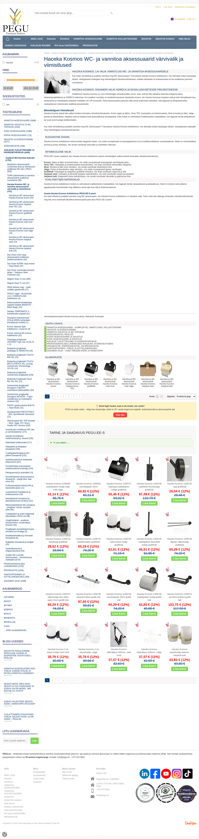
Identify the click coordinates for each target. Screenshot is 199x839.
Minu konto (67, 772)
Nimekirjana (157, 396)
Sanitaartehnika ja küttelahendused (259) (16, 575)
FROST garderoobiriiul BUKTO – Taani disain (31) (20, 406)
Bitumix (8, 605)
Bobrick (8, 609)
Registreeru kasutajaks (185, 7)
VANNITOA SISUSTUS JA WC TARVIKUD (66, 332)
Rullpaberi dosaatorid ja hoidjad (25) (19, 543)
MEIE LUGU (37, 39)
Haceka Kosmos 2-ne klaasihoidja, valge (88, 650)
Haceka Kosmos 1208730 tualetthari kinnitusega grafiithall (149, 486)
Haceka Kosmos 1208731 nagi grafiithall (179, 485)
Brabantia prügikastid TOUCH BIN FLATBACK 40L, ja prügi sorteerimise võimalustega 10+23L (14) (20, 365)
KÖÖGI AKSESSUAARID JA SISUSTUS (65, 337)
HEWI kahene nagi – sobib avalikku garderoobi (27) (19, 288)
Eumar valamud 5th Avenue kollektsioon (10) (19, 334)
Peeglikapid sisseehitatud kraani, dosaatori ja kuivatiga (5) (20, 530)
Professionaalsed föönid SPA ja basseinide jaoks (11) (19, 486)
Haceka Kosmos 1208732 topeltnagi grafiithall (58, 540)
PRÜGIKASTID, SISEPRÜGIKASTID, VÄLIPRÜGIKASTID (73, 346)
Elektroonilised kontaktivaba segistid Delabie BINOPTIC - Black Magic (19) (19, 304)
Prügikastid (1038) (14, 570)
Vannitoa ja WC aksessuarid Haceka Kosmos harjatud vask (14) (21, 239)
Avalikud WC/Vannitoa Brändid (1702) (20, 159)
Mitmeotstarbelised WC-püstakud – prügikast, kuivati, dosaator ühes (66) (20, 507)
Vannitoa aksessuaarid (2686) (20, 120)
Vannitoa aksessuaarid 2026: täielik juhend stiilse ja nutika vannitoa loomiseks (21, 671)
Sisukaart (37, 782)
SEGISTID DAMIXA (165, 39)
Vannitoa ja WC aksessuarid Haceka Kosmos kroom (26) (21, 196)
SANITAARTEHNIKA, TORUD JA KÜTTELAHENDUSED (72, 348)
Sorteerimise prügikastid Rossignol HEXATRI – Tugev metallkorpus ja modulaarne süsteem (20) (20, 397)
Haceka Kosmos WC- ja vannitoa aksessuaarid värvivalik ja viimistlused (144, 53)
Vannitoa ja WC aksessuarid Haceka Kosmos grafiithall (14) (21, 213)
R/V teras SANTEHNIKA (67, 45)
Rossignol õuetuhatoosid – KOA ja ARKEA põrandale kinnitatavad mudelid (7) (19, 320)
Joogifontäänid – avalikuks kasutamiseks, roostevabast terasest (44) (18, 522)
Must (46, 167)
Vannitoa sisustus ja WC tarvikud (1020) (17, 126)
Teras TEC (49, 165)
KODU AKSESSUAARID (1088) (18, 131)
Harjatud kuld (50, 176)
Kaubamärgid (39, 772)
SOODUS (64, 39)
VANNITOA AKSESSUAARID (87, 39)
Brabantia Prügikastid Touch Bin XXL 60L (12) (19, 380)
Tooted (16, 39)
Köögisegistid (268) (14, 146)
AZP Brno (9, 597)
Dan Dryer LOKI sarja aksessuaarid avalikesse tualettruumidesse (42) (18, 257)
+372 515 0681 (78, 757)
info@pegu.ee (63, 757)
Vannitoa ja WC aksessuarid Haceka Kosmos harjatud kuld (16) (21, 248)
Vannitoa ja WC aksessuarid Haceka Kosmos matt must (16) (21, 221)
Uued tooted (38, 778)
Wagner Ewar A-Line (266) (19, 279)
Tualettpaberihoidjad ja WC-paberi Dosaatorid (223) (18, 454)
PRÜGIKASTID (90, 45)
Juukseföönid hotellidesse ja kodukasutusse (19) (18, 493)
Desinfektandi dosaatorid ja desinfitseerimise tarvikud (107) (19, 499)
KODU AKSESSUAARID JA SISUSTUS (64, 339)
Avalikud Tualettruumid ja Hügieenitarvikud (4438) (19, 151)
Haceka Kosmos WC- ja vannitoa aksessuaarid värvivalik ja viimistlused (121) (19, 188)
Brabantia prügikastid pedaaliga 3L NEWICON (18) (20, 349)
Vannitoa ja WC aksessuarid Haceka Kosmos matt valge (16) (21, 230)
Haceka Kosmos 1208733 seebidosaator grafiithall (88, 540)
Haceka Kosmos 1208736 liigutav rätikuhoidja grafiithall (179, 542)
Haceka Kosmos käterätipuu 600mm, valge (149, 650)
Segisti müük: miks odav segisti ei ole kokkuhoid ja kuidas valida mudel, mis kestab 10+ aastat (21, 688)
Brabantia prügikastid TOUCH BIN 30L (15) (20, 356)
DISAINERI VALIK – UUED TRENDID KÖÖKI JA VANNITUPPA (75, 351)
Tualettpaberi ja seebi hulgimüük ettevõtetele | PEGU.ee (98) (20, 515)
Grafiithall (48, 172)
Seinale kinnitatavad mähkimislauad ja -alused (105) (19, 437)
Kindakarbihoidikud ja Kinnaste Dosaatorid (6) (19, 536)
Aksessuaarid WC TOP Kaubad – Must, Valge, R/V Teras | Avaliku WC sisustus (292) (21, 423)
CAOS (7, 626)
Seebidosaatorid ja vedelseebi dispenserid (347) (19, 460)
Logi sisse (167, 7)
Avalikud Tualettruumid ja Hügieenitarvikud (69, 53)
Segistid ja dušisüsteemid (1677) (18, 140)
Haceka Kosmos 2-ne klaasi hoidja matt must (58, 650)
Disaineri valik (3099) (15, 581)
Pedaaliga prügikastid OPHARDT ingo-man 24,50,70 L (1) (20, 341)
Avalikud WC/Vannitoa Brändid (100, 53)
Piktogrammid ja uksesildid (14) (19, 472)
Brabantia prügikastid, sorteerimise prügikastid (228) (20, 373)
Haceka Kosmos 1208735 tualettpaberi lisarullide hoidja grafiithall (149, 542)
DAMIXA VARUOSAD (15, 45)
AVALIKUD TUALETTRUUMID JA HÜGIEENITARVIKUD (72, 341)
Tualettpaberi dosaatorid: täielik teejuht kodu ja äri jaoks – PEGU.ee (21, 717)
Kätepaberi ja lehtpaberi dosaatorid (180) (16, 448)
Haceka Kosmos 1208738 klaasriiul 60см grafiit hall (88, 595)
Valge (46, 169)
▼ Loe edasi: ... (61, 442)
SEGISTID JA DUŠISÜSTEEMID (61, 330)
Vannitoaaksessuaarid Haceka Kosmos (61, 316)
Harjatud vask (50, 174)
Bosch (7, 614)
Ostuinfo (51, 39)
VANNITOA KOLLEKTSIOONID (121, 39)
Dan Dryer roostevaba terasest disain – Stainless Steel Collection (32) (20, 272)
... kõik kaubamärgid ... (16, 630)
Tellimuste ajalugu (70, 775)
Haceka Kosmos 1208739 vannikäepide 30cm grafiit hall (119, 597)
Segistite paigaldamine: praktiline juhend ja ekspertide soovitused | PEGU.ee (21, 655)
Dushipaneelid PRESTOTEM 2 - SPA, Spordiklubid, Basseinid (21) (20, 414)
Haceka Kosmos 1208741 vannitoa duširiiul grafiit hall (179, 597)
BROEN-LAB (9, 622)
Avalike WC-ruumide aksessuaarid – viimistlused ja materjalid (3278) (19, 557)
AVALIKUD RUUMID (40, 45)
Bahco (7, 601)
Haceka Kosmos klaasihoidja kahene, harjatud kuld (179, 652)
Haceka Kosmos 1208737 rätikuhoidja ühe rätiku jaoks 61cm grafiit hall (58, 597)
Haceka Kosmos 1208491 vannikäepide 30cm (88, 485)
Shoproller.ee (191, 823)
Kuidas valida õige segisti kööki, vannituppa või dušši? (21, 703)
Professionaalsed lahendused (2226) (14, 565)
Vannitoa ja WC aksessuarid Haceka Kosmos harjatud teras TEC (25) (21, 204)
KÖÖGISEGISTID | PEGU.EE (60, 334)
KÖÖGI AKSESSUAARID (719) (18, 135)
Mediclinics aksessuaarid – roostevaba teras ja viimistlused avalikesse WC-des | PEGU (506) (21, 168)
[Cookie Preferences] (5, 834)
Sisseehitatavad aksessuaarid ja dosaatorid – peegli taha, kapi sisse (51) (20, 479)
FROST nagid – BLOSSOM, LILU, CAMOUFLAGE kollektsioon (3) (19, 296)
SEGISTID (146, 39)
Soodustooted (39, 775)
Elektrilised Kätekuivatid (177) (19, 442)
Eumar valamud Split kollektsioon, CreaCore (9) (18, 327)
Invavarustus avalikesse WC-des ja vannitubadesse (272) (20, 430)
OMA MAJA (184, 39)
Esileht (47, 53)
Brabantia (9, 618)
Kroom (47, 162)
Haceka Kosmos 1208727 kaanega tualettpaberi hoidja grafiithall (119, 486)
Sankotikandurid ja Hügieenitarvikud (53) (15, 549)
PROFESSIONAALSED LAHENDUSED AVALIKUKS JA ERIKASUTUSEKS (80, 344)
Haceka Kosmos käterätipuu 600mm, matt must (119, 652)
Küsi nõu (120, 415)
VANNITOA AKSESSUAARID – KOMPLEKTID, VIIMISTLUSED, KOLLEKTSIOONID (84, 327)
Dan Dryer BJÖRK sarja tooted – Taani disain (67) (20, 264)
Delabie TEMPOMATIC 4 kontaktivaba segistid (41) (18, 312)
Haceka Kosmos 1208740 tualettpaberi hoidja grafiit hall (149, 597)
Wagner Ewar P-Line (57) (18, 283)
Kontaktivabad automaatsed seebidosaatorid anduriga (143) (19, 467)
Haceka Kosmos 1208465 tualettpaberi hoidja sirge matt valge (58, 486)
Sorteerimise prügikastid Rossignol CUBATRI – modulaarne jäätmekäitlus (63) (20, 387)
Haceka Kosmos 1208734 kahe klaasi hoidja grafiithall (119, 542)
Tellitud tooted (68, 778)
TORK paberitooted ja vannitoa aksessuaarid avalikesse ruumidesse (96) (21, 177)
